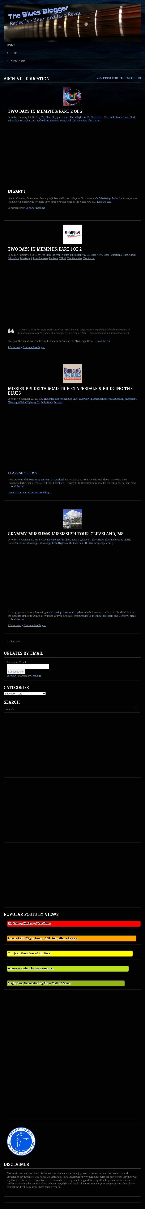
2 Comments (14, 625)
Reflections (43, 120)
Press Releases (40, 258)
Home (11, 45)
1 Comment (14, 347)
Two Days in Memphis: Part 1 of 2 (45, 249)
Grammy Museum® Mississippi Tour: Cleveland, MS (65, 534)
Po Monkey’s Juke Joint (101, 616)
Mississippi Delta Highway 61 (24, 402)
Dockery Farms (127, 616)
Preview (11, 676)
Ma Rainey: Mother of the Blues (29, 923)
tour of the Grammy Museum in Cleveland (41, 479)
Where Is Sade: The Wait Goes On (30, 968)
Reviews (54, 120)
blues (66, 117)
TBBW (62, 258)
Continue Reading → (37, 208)
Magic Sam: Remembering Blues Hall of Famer (39, 983)
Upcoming (107, 543)
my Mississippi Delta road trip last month (68, 612)
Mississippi (26, 258)
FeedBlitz (36, 676)
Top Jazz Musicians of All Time (29, 953)
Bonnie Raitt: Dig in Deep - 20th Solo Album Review (43, 938)
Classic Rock (129, 117)
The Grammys (92, 543)
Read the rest (104, 201)
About (11, 53)
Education (13, 120)
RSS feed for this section (118, 78)
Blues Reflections (113, 117)
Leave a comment (17, 492)
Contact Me (16, 61)
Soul (68, 120)
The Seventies (79, 120)
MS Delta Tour (28, 120)
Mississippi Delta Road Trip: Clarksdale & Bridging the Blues (70, 391)
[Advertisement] (33, 747)
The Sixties (94, 120)
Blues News (96, 117)
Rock (62, 120)
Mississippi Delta (108, 198)
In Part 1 (17, 191)
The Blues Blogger (50, 117)
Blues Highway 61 (79, 117)
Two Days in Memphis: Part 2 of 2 (45, 111)
